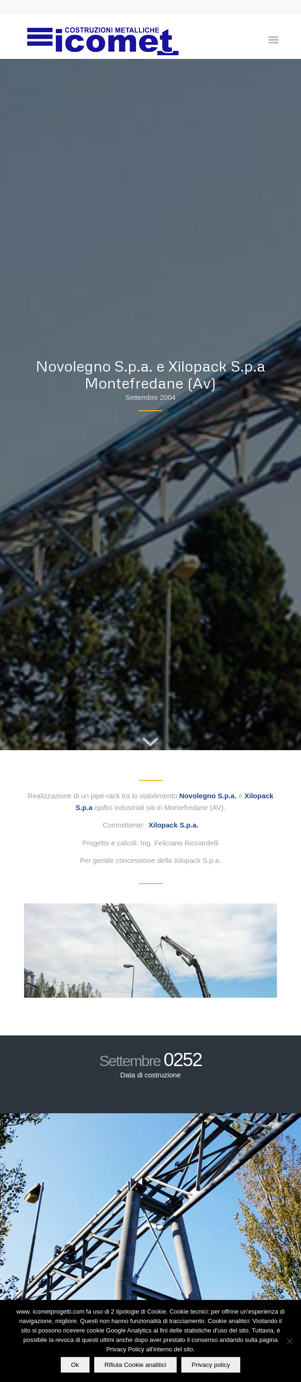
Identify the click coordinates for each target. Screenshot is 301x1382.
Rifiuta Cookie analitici (135, 1364)
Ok (75, 1364)
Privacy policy (211, 1364)
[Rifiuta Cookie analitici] (289, 1341)
